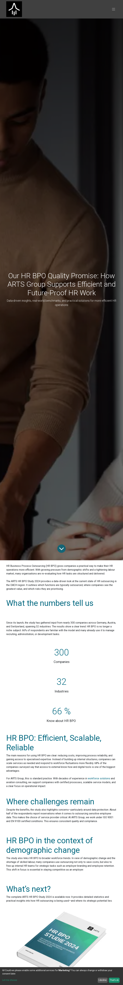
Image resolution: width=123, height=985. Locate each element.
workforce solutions (99, 778)
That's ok (114, 980)
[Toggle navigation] (113, 9)
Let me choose (9, 980)
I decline (102, 980)
